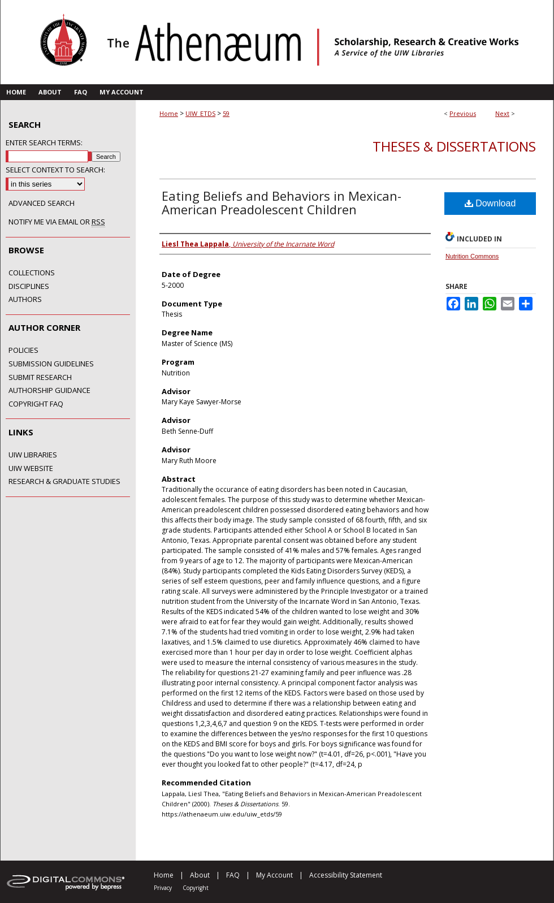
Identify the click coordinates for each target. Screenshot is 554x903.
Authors (25, 299)
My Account (274, 875)
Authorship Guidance (49, 390)
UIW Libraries (32, 455)
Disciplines (28, 286)
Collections (31, 273)
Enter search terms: (44, 142)
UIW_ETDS (200, 113)
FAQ (233, 875)
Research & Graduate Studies (64, 481)
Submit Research (40, 377)
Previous (462, 113)
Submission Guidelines (51, 364)
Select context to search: (55, 170)
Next (502, 113)
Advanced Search (41, 203)
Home (168, 113)
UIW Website (30, 468)
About (200, 875)
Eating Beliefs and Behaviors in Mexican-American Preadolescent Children (281, 202)
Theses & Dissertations (454, 146)
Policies (23, 350)
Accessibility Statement (345, 875)
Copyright (196, 888)
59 (226, 113)
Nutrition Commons (472, 256)
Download (490, 203)
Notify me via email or (56, 222)
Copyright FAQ (35, 404)
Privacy (163, 888)
